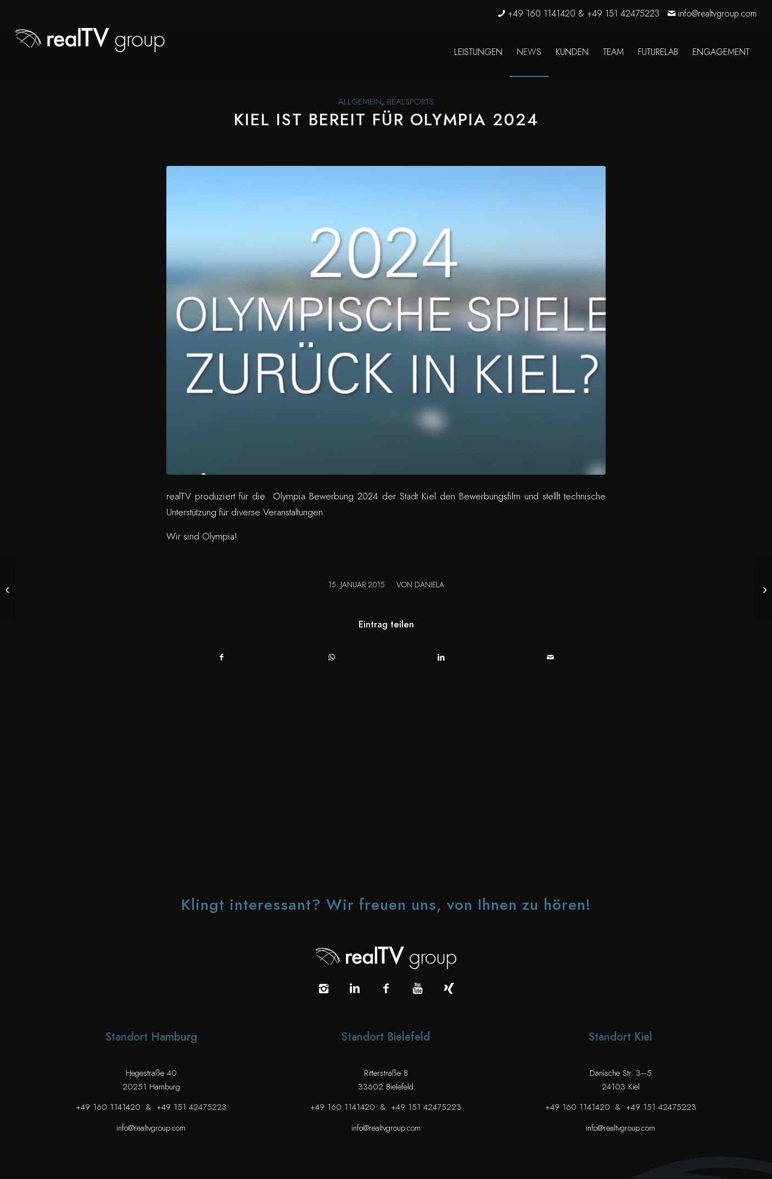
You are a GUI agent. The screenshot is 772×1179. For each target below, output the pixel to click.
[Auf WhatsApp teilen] (332, 657)
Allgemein (360, 101)
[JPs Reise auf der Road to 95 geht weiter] (763, 589)
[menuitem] (478, 52)
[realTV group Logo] (90, 40)
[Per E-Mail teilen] (551, 657)
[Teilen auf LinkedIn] (441, 657)
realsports (410, 101)
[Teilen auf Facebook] (222, 657)
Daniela (429, 585)
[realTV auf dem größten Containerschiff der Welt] (8, 589)
